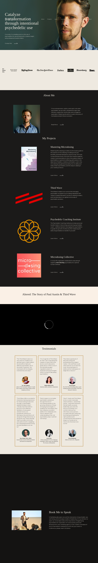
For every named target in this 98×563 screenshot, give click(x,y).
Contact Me (8, 43)
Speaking (70, 19)
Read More (54, 124)
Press (83, 19)
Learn (56, 19)
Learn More (54, 175)
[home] (10, 19)
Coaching (62, 19)
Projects (49, 19)
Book (77, 19)
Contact (90, 19)
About (42, 19)
